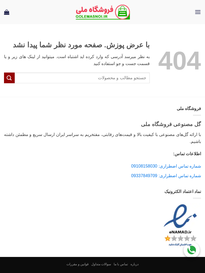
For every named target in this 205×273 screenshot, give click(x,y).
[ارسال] (9, 78)
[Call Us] (192, 249)
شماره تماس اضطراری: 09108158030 (166, 166)
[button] (198, 11)
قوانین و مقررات (77, 264)
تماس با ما (121, 264)
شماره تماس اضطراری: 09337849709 (166, 175)
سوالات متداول (101, 264)
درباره (135, 264)
